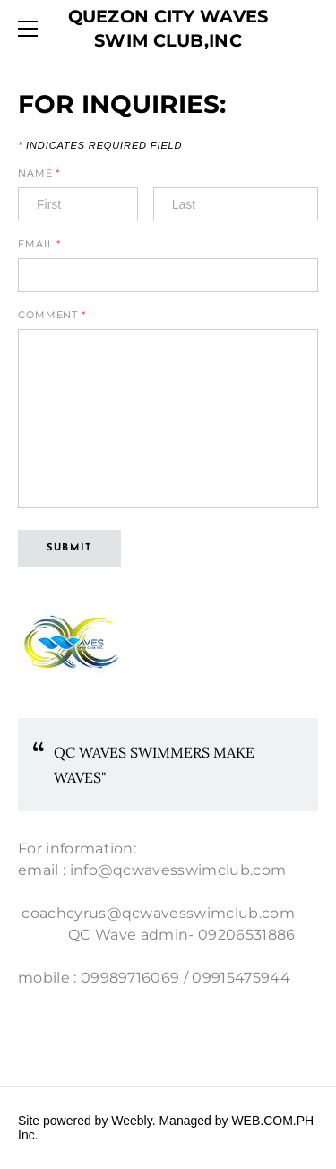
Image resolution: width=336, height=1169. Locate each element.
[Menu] (31, 28)
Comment (52, 315)
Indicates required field (100, 146)
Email (39, 244)
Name (39, 173)
